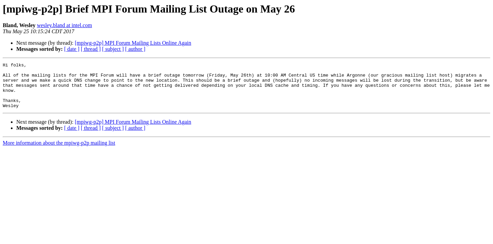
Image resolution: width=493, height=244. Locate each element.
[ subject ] (113, 49)
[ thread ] (91, 49)
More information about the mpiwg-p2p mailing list (59, 152)
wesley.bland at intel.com (64, 25)
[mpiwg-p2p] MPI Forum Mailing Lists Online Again (133, 43)
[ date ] (71, 49)
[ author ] (135, 49)
